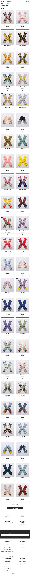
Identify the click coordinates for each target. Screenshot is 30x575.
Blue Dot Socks (22, 436)
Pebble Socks (22, 395)
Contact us (7, 544)
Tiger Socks (22, 210)
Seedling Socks (7, 66)
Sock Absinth (7, 148)
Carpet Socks (7, 292)
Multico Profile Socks (22, 66)
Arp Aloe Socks (7, 86)
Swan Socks (7, 107)
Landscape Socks (22, 189)
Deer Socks (7, 415)
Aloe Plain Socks (22, 148)
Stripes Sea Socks (7, 374)
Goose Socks (7, 436)
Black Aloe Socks (22, 127)
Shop (22, 546)
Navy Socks (7, 477)
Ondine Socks (7, 395)
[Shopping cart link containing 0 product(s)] (28, 1)
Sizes (7, 570)
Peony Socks (22, 292)
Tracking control (7, 565)
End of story (22, 548)
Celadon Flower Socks (22, 86)
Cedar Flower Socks (7, 230)
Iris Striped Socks (22, 230)
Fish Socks (22, 354)
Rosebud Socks (7, 498)
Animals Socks (22, 415)
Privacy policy (22, 565)
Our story (22, 544)
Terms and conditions (22, 563)
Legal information (22, 561)
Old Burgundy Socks (22, 498)
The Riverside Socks (7, 354)
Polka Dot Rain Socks (22, 107)
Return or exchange (7, 566)
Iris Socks (22, 251)
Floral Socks (22, 374)
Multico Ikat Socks (7, 189)
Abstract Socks (7, 210)
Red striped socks (7, 251)
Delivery (7, 563)
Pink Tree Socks (7, 127)
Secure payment (7, 561)
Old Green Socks (22, 333)
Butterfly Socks (7, 271)
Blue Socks (22, 477)
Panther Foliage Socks (22, 45)
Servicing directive (7, 568)
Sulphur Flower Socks (7, 45)
